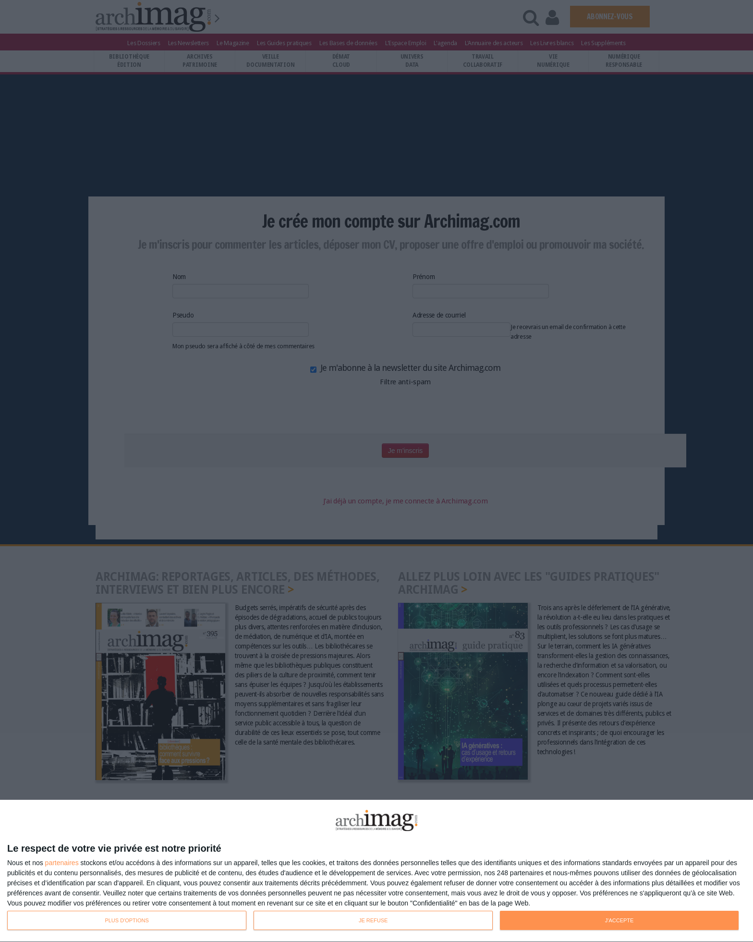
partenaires (62, 862)
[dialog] (376, 871)
